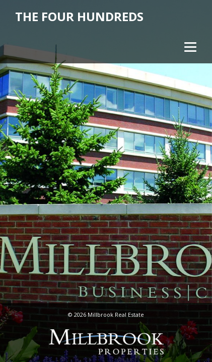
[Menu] (189, 47)
